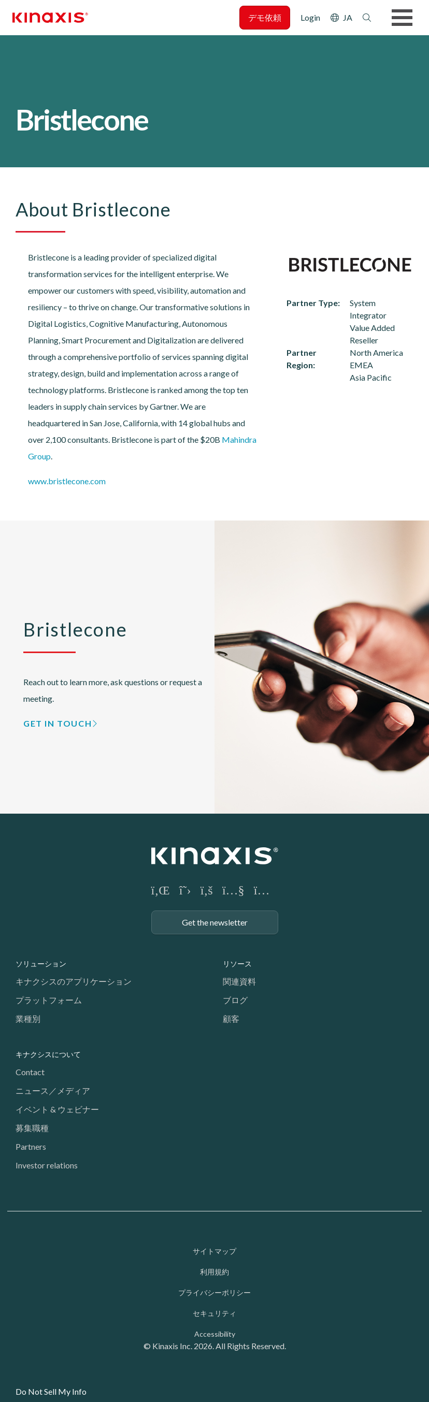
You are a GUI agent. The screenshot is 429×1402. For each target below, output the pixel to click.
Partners (31, 1146)
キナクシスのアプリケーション (74, 981)
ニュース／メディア (53, 1090)
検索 (367, 17)
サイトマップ (214, 1251)
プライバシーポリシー (214, 1292)
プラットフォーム (49, 1000)
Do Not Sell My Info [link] (51, 1391)
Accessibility (214, 1333)
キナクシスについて (48, 1054)
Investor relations (47, 1165)
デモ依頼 (264, 17)
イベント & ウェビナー (57, 1109)
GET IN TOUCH (57, 723)
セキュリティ (214, 1313)
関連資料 (239, 981)
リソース (237, 963)
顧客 (231, 1018)
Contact (30, 1072)
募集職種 (32, 1128)
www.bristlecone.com (67, 481)
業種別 (28, 1018)
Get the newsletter (215, 922)
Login (310, 17)
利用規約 (214, 1271)
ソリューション (41, 963)
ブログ (235, 1000)
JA (347, 17)
